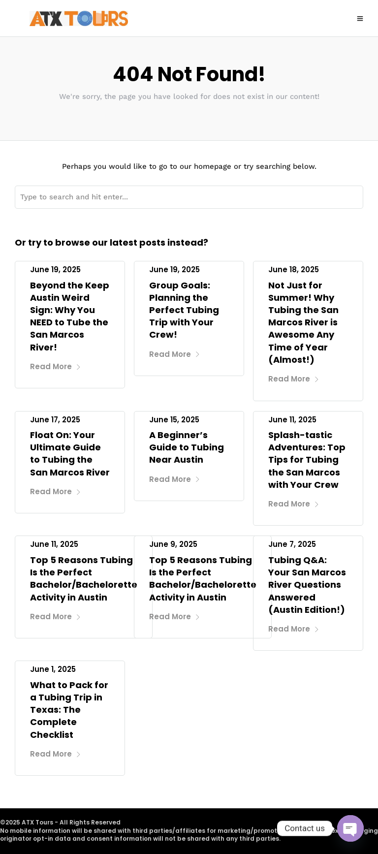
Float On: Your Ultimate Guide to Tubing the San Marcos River (70, 453)
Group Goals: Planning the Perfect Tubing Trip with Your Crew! (184, 310)
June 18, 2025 (293, 269)
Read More (55, 366)
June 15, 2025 (174, 419)
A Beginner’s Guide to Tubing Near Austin (186, 447)
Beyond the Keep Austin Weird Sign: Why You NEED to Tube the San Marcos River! (69, 316)
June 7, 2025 (292, 544)
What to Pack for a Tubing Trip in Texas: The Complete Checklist (69, 710)
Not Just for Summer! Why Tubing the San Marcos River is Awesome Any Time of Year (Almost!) (303, 322)
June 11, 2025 (292, 419)
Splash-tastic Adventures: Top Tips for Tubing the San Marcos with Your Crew (307, 460)
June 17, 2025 (55, 419)
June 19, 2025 (55, 269)
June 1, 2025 (53, 669)
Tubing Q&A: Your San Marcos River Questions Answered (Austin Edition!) (307, 585)
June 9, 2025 (173, 544)
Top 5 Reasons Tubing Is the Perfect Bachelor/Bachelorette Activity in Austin (83, 578)
